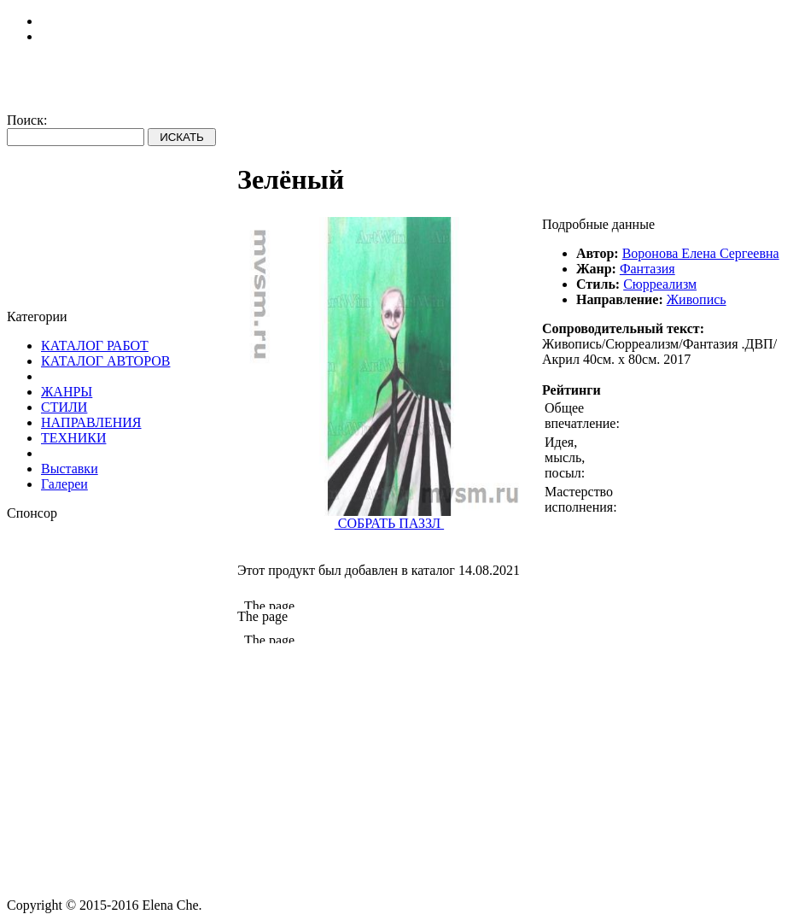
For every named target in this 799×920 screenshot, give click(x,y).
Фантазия (647, 268)
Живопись (696, 299)
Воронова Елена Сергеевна (700, 253)
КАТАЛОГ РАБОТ (95, 345)
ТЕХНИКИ (73, 438)
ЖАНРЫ (66, 391)
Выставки (69, 468)
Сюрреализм (660, 284)
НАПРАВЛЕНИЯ (91, 422)
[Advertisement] (122, 628)
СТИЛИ (64, 407)
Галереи (64, 484)
